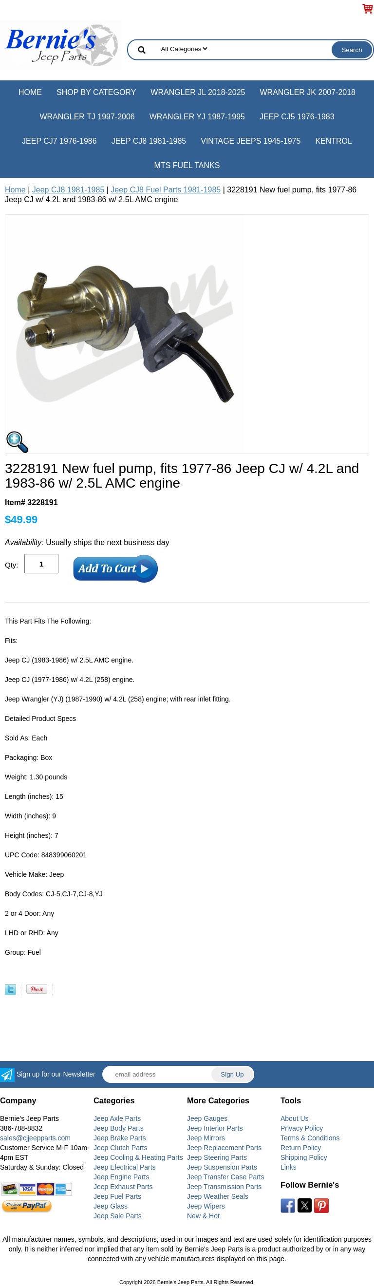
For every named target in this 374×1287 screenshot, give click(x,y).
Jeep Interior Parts (215, 1128)
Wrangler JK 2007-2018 (307, 92)
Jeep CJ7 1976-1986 (59, 141)
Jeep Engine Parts (121, 1177)
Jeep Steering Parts (217, 1157)
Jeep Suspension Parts (222, 1167)
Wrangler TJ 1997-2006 (86, 117)
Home (30, 92)
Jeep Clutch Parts (121, 1148)
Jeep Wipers (206, 1206)
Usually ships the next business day (87, 542)
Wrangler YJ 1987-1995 (197, 117)
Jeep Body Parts (119, 1128)
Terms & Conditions (309, 1138)
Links (288, 1167)
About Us (294, 1118)
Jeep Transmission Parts (224, 1187)
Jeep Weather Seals (217, 1196)
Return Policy (300, 1148)
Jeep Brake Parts (120, 1138)
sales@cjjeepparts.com (35, 1138)
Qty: (12, 565)
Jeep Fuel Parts (117, 1196)
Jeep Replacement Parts (224, 1148)
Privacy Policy (301, 1128)
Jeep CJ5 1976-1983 (297, 117)
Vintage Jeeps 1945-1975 (250, 141)
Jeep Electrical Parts (125, 1167)
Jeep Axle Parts (117, 1118)
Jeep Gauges (207, 1118)
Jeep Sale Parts (118, 1216)
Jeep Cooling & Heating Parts (138, 1157)
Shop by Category (96, 92)
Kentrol (333, 141)
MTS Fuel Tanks (187, 165)
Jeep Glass (111, 1206)
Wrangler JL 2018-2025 (197, 92)
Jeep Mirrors (206, 1138)
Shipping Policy (303, 1157)
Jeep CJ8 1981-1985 (149, 141)
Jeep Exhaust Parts (123, 1187)
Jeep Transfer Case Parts (225, 1177)
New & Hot (203, 1216)
